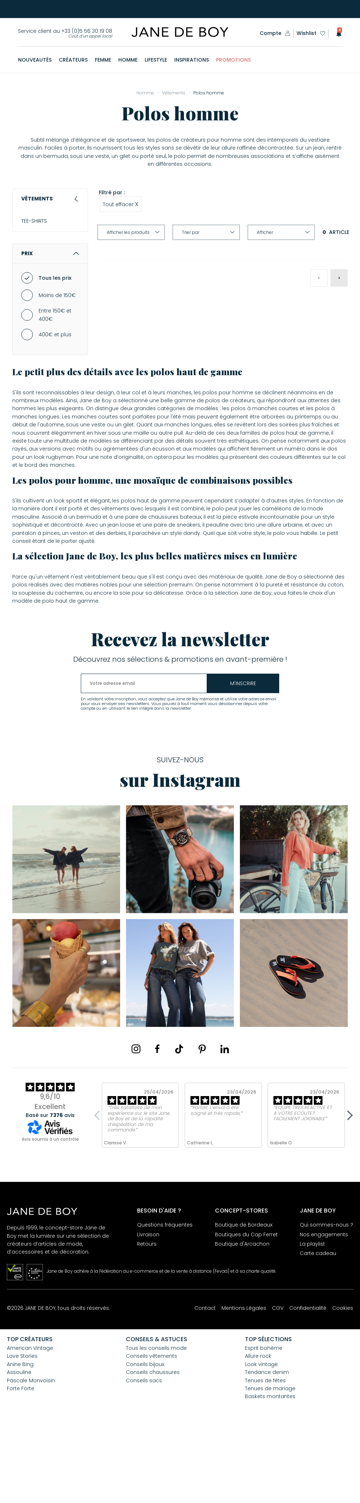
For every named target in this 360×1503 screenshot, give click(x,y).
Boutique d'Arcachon (242, 1315)
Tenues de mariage (270, 1459)
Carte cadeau (318, 1324)
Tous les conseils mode (156, 1419)
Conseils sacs (144, 1451)
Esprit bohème (263, 1419)
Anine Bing (20, 1435)
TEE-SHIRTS (34, 221)
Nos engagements (324, 1305)
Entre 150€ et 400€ (55, 386)
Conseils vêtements (151, 1427)
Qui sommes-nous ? (326, 1296)
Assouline (19, 1443)
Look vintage (261, 1435)
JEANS (28, 283)
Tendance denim (267, 1443)
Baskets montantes (270, 1467)
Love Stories (22, 1427)
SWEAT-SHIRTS (38, 271)
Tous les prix (55, 349)
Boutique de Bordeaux (243, 1296)
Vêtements (50, 198)
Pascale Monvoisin (31, 1451)
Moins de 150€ (57, 366)
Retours (147, 1315)
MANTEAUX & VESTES (45, 246)
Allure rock (258, 1427)
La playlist (312, 1315)
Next (348, 1186)
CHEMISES (33, 233)
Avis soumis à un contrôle (50, 1210)
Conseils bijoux (145, 1435)
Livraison (148, 1305)
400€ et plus (55, 405)
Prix (50, 324)
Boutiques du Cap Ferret (246, 1305)
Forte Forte (20, 1459)
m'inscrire (243, 754)
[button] (337, 33)
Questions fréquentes (165, 1296)
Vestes (34, 258)
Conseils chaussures (153, 1443)
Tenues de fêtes (265, 1451)
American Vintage (30, 1419)
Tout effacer (121, 204)
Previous (99, 1186)
